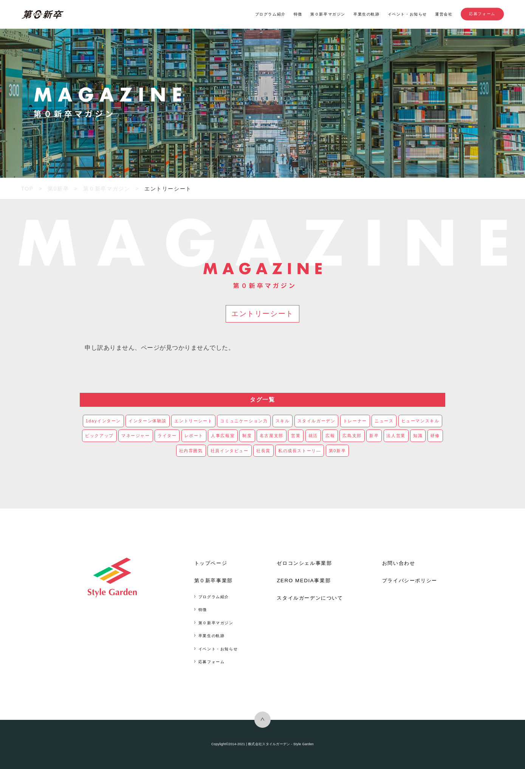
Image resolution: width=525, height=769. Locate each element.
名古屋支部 (271, 435)
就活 (313, 435)
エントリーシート (193, 421)
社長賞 (263, 450)
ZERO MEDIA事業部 (304, 580)
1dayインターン (103, 421)
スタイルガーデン (316, 421)
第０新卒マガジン (327, 14)
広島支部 (351, 435)
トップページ (211, 563)
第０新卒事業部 (213, 580)
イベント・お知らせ (407, 14)
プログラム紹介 (270, 14)
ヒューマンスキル (420, 421)
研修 (435, 435)
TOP (27, 189)
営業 (295, 435)
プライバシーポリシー (409, 580)
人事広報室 (223, 435)
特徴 (298, 14)
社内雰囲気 (191, 450)
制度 (247, 435)
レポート (193, 435)
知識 (418, 435)
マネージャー (135, 435)
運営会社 (443, 14)
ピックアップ (99, 435)
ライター (167, 435)
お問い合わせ (398, 563)
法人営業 (395, 435)
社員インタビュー (230, 450)
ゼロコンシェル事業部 (304, 563)
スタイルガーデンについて (310, 598)
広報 (330, 435)
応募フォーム (482, 14)
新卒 (374, 435)
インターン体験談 (148, 421)
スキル (283, 421)
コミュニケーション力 (244, 421)
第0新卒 (58, 189)
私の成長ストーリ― (299, 450)
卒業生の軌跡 (366, 14)
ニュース (384, 421)
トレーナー (355, 421)
